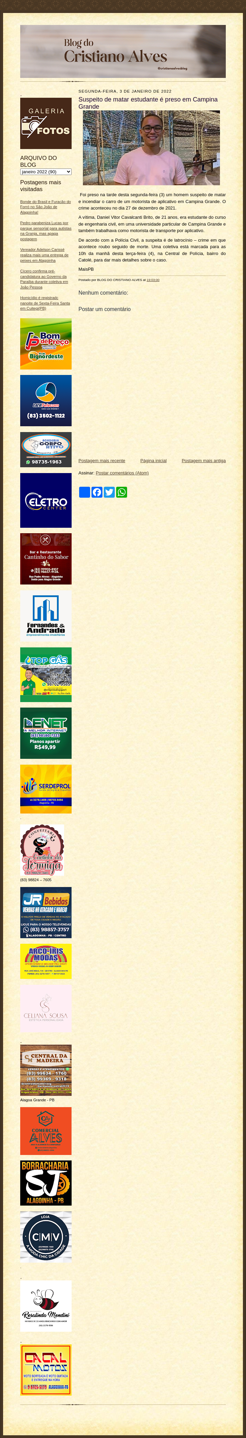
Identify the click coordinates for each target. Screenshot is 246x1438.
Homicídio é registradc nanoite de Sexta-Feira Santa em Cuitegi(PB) (45, 303)
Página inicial (153, 460)
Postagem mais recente (101, 460)
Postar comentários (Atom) (122, 472)
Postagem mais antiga (204, 460)
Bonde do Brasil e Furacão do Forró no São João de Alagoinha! (45, 207)
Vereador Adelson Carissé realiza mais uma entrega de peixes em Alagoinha (44, 254)
